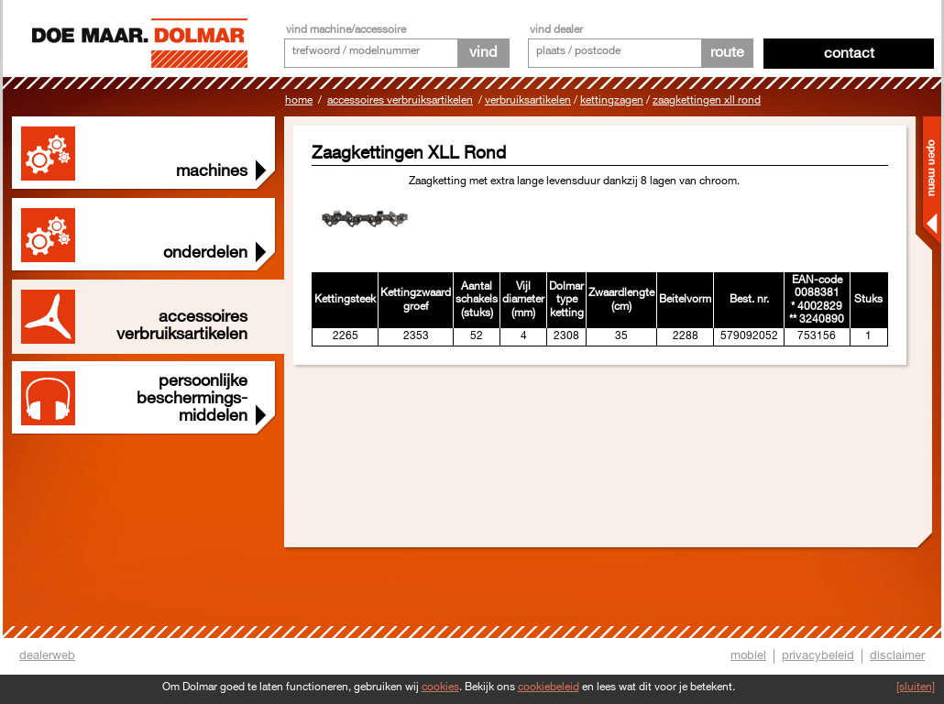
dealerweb (47, 655)
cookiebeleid (548, 687)
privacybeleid (818, 655)
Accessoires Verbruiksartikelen (400, 100)
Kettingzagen (611, 100)
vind (483, 53)
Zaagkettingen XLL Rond (707, 100)
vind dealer (556, 30)
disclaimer (897, 655)
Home (299, 100)
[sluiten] (915, 687)
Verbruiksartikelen (528, 100)
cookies (440, 687)
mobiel (748, 655)
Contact (849, 53)
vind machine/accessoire (346, 30)
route (727, 53)
